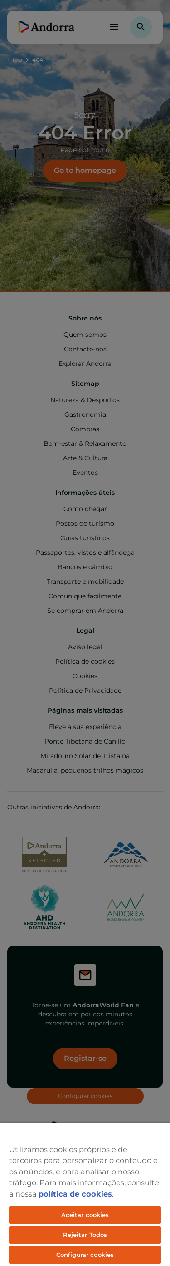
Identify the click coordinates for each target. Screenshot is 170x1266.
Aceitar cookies (85, 1214)
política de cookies (75, 1193)
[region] (85, 1194)
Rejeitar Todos (85, 1234)
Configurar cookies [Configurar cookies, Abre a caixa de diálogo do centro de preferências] (85, 1254)
